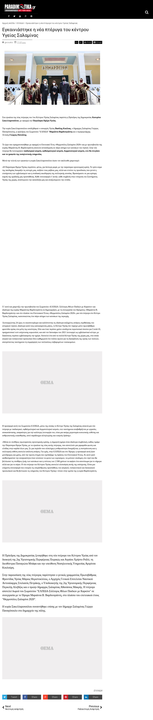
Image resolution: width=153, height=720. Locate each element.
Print (87, 42)
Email (97, 42)
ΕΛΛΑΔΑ (98, 690)
